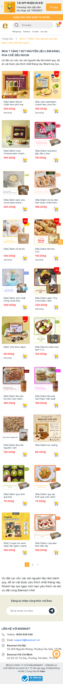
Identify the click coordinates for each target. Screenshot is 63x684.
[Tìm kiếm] (16, 25)
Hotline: (20, 634)
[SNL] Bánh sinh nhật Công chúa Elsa (14, 299)
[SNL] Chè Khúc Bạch (15, 347)
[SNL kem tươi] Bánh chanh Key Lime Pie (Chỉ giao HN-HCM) (45, 103)
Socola (43, 31)
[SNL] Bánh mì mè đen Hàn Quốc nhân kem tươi (46, 201)
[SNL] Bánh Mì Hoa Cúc (45, 250)
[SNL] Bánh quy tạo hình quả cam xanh (45, 495)
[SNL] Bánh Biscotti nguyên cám (13, 446)
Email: (23, 640)
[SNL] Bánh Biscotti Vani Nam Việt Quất (45, 397)
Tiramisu (26, 31)
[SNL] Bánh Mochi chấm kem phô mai (13, 103)
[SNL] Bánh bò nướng (46, 445)
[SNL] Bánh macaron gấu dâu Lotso (46, 152)
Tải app (53, 7)
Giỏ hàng (58, 24)
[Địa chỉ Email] (31, 611)
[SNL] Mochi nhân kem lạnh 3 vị (47, 348)
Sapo (42, 671)
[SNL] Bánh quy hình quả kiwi (14, 495)
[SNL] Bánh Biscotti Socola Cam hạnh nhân (13, 397)
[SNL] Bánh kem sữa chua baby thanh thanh (14, 201)
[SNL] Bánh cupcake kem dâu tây (46, 544)
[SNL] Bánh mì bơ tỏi (14, 248)
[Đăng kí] (52, 611)
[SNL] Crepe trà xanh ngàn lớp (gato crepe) (15, 544)
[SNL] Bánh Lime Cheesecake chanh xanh (14, 152)
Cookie (35, 31)
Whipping (16, 31)
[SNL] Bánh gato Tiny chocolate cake (46, 299)
